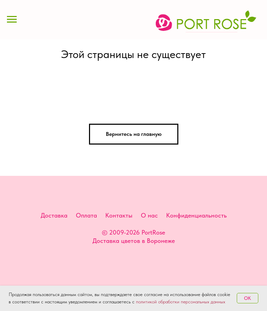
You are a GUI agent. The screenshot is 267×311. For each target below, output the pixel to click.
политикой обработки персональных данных (180, 301)
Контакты (118, 215)
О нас (149, 215)
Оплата (86, 215)
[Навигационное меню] (12, 19)
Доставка (54, 215)
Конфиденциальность (196, 215)
